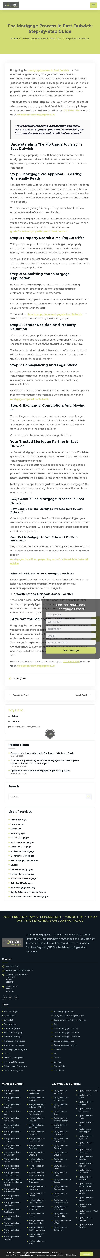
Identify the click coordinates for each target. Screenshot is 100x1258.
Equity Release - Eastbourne (60, 1182)
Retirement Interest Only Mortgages (29, 896)
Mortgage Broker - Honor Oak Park (37, 1197)
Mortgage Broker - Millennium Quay (12, 1168)
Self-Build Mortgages (22, 883)
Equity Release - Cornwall (60, 1142)
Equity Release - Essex (63, 1187)
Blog (56, 1024)
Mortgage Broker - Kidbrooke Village (37, 1104)
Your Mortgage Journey (23, 887)
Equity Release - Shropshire (85, 1163)
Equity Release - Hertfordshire (60, 1206)
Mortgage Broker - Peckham (37, 1097)
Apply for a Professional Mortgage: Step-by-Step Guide (40, 770)
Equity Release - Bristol (63, 1110)
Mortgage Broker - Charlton (12, 1104)
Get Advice (58, 1061)
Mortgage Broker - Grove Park (12, 1142)
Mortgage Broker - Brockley (12, 1097)
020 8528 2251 (71, 110)
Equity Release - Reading (85, 1150)
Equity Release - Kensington (60, 1219)
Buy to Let (16, 828)
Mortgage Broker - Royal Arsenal (37, 1111)
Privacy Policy (59, 1065)
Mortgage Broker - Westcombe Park (37, 1171)
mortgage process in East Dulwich (48, 70)
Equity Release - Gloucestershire (60, 1192)
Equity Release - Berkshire (60, 1091)
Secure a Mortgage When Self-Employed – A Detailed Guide (42, 753)
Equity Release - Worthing (85, 1217)
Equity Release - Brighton (60, 1104)
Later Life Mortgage (21, 847)
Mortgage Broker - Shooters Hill (12, 1122)
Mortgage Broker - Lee (13, 1110)
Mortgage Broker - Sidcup (12, 1224)
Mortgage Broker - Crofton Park (37, 1137)
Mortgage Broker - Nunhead (12, 1231)
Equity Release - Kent (87, 1090)
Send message (71, 650)
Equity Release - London (85, 1112)
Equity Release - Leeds (88, 1094)
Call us (15, 716)
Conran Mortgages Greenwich (67, 1036)
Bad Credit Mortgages (22, 842)
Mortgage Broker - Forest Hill (37, 1204)
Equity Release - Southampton (85, 1176)
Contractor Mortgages (22, 856)
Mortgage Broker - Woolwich (37, 1151)
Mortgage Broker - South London (37, 1231)
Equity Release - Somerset (85, 1170)
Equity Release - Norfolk (85, 1119)
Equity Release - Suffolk (85, 1183)
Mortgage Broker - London (37, 1211)
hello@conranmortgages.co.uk (36, 114)
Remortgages (18, 833)
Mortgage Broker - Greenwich (12, 1091)
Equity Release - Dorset (60, 1168)
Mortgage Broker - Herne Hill (37, 1124)
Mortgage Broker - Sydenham (12, 1197)
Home (14, 38)
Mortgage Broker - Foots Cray (12, 1115)
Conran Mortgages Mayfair (65, 1044)
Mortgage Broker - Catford (37, 1164)
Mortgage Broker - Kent (37, 1237)
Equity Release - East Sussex (62, 1175)
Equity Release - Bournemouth (60, 1097)
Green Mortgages (20, 837)
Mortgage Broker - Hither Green (37, 1157)
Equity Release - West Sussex (88, 1203)
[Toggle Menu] (93, 5)
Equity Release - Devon (60, 1162)
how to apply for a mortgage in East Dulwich (55, 314)
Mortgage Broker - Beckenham (37, 1091)
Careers (57, 1049)
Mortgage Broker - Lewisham (37, 1184)
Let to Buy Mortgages (22, 869)
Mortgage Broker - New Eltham (12, 1148)
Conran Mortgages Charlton (66, 1032)
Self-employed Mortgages (24, 860)
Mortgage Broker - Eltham (37, 1191)
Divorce (15, 865)
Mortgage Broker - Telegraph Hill (12, 1217)
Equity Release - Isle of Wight (63, 1212)
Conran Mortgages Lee (63, 1040)
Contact (57, 1057)
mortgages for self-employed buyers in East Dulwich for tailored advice (49, 561)
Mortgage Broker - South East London (37, 1224)
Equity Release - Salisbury (85, 1156)
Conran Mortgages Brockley (66, 1028)
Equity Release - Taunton (85, 1197)
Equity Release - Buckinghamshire (61, 1115)
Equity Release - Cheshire (60, 1122)
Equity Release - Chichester (60, 1128)
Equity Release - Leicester (85, 1099)
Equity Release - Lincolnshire (85, 1106)
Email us (15, 721)
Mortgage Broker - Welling (12, 1128)
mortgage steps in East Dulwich (29, 399)
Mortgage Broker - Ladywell (37, 1117)
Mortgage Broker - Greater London (37, 1217)
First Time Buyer (19, 819)
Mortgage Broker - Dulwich (12, 1211)
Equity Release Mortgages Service (28, 892)
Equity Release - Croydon (60, 1148)
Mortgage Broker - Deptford (37, 1144)
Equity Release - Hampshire (60, 1199)
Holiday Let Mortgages (22, 874)
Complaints (59, 1069)
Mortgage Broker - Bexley (12, 1155)
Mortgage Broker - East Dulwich (12, 1204)
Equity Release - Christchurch (60, 1135)
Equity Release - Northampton (85, 1126)
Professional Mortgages (23, 851)
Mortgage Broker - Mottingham (12, 1184)
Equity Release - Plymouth (85, 1132)
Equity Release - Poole (88, 1138)
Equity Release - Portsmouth (85, 1143)
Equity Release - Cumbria (60, 1155)
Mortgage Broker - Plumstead (12, 1191)
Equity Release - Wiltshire (85, 1210)
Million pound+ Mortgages (24, 878)
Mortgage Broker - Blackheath (37, 1177)
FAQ (55, 1053)
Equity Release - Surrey (85, 1190)
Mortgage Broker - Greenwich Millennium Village (13, 1176)
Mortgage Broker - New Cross (37, 1131)
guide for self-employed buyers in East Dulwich (38, 231)
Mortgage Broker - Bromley (12, 1135)
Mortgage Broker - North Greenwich (12, 1162)
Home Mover (17, 824)
